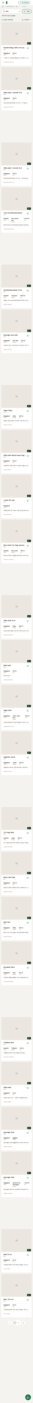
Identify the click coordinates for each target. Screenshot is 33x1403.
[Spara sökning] (28, 1397)
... (20, 6)
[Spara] (27, 48)
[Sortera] (26, 20)
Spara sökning (7, 20)
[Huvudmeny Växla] (3, 2)
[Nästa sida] (23, 1322)
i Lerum (12, 15)
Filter (27, 11)
